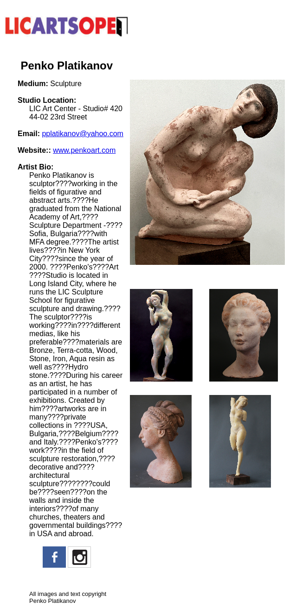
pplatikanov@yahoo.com (82, 134)
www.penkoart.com (84, 150)
